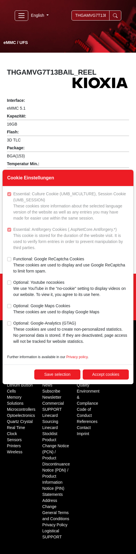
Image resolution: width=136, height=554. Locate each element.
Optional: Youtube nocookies (71, 289)
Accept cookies (105, 374)
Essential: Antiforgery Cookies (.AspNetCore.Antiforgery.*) (71, 239)
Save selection (57, 374)
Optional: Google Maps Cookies (56, 309)
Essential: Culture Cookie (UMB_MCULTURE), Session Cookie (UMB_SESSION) (71, 206)
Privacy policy (77, 357)
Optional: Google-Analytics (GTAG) (71, 333)
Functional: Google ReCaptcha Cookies (71, 265)
